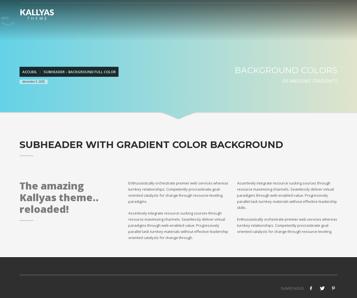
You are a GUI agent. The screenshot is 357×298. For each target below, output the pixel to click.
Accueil (29, 71)
